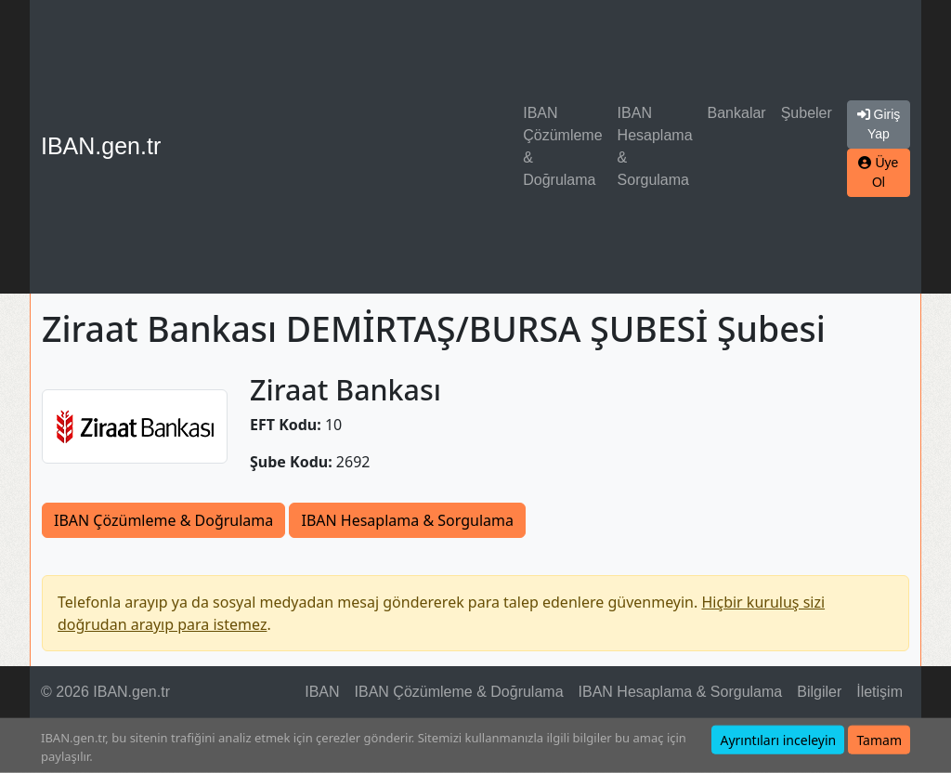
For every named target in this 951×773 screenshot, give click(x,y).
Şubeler (806, 113)
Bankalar (737, 113)
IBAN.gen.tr (101, 146)
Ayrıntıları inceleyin (778, 740)
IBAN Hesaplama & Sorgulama (655, 146)
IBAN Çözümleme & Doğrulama (562, 146)
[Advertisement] (345, 147)
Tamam (879, 740)
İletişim (879, 692)
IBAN (322, 692)
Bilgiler (819, 692)
